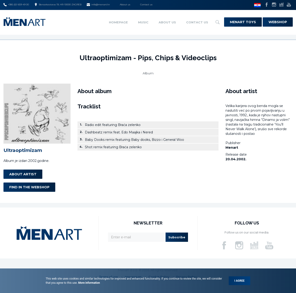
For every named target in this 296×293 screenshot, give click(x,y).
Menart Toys (243, 22)
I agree (239, 280)
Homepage (118, 22)
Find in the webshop (29, 187)
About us (125, 4)
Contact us (146, 4)
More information (88, 282)
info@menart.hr (98, 4)
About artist (23, 174)
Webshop (277, 22)
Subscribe (176, 237)
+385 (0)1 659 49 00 (16, 4)
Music (143, 22)
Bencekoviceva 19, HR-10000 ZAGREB (57, 4)
